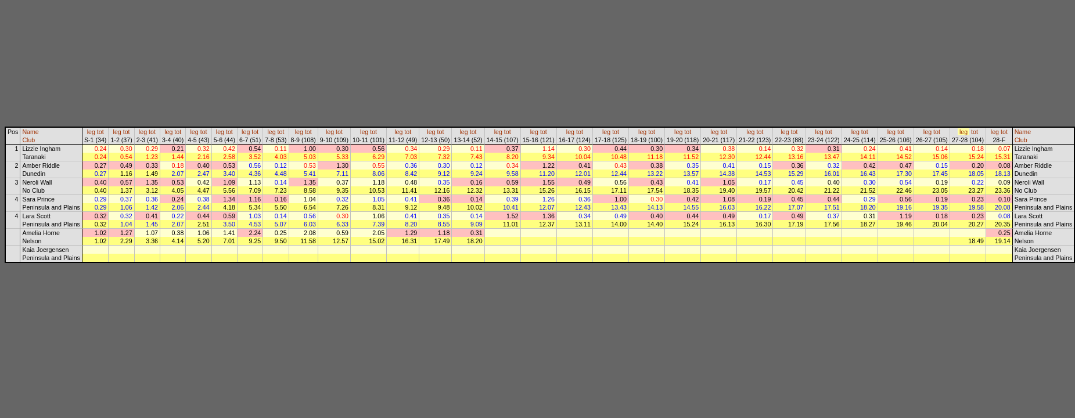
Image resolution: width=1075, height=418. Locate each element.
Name (30, 131)
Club (28, 139)
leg (91, 131)
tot (100, 131)
